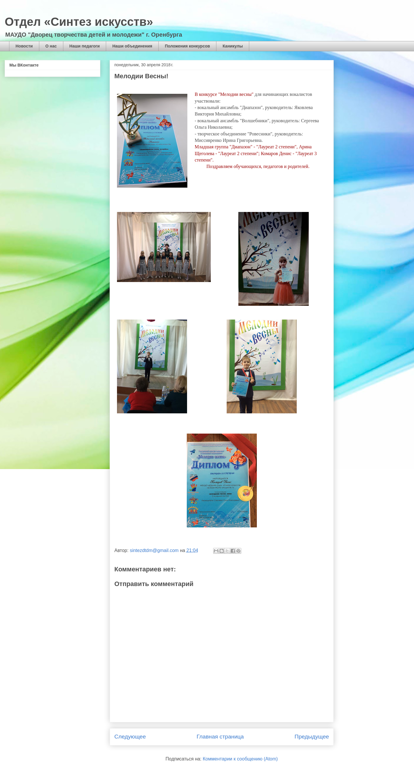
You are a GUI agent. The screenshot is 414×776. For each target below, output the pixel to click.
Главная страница (220, 736)
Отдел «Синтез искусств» (79, 21)
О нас (51, 46)
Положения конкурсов (187, 46)
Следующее (130, 736)
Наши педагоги (84, 46)
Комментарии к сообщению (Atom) (240, 758)
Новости (24, 46)
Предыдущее (312, 736)
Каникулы (233, 46)
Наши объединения (132, 46)
